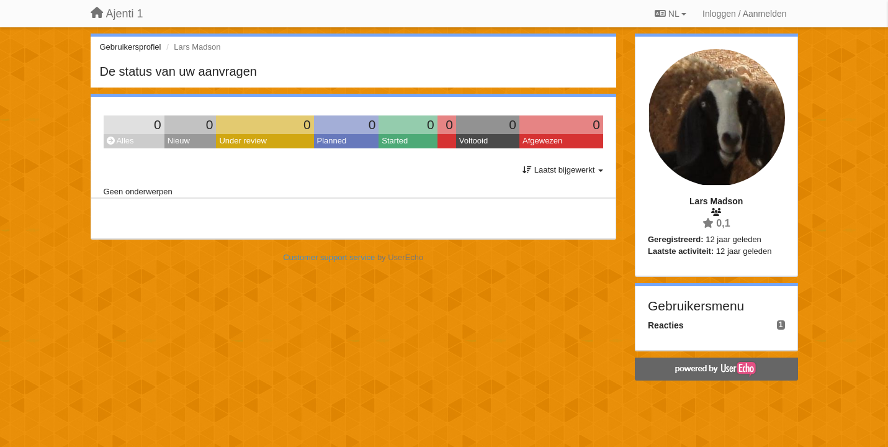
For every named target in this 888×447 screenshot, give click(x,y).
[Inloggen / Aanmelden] (744, 13)
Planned (332, 140)
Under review (243, 140)
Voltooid (473, 140)
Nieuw (179, 140)
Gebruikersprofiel (130, 47)
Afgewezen (542, 140)
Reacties (666, 325)
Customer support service (329, 257)
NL (670, 14)
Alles (120, 140)
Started (395, 140)
